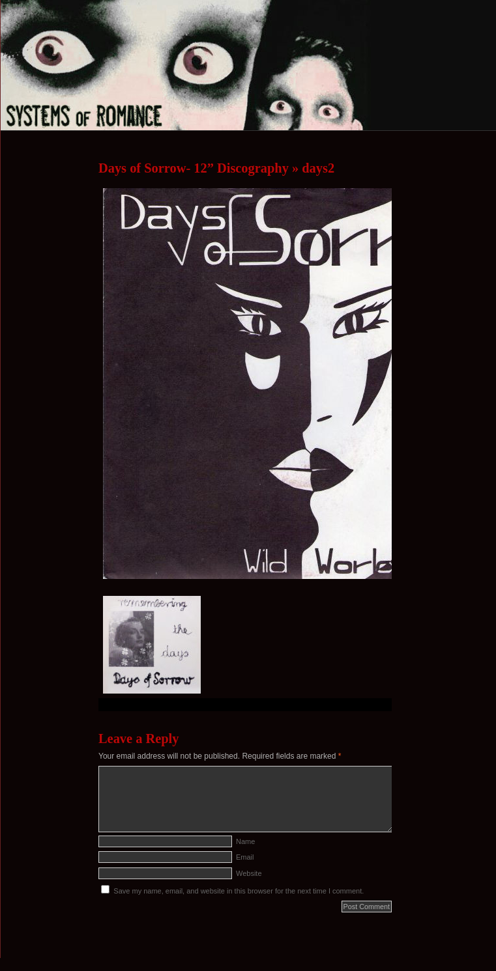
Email (245, 857)
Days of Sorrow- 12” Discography (193, 168)
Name (245, 841)
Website (249, 873)
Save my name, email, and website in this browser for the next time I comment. (238, 891)
